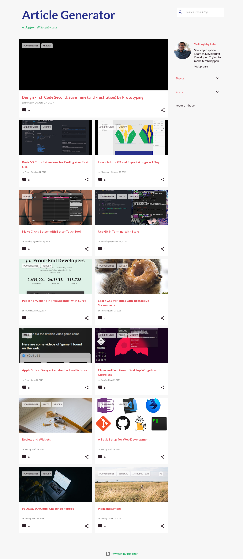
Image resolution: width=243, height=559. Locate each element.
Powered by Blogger (122, 553)
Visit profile (201, 66)
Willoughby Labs (47, 27)
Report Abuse (185, 105)
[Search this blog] (204, 12)
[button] (163, 110)
